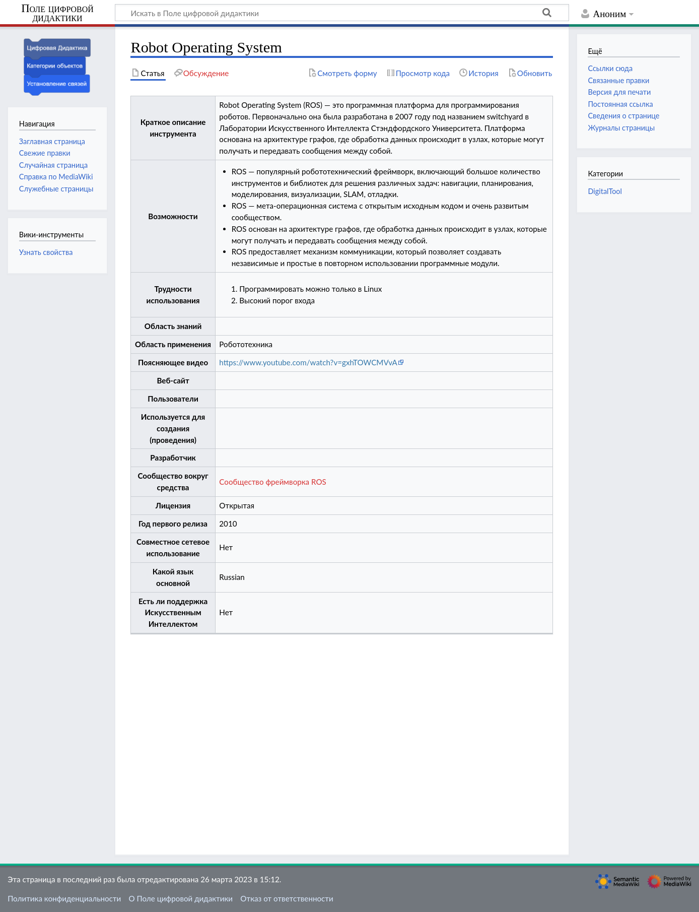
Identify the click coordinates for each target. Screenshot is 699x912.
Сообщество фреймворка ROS (272, 481)
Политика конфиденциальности (64, 898)
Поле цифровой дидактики (57, 13)
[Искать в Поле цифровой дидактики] (342, 13)
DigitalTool (604, 191)
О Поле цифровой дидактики (180, 898)
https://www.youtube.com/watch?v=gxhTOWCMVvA (308, 362)
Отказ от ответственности (286, 898)
